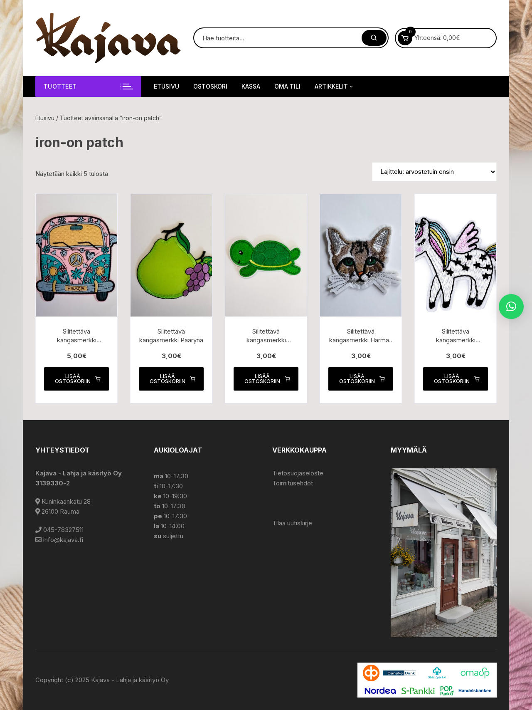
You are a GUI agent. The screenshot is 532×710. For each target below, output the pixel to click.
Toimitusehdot (292, 483)
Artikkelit (334, 86)
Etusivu (166, 86)
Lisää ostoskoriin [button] (78, 378)
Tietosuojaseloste (297, 473)
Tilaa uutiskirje (292, 523)
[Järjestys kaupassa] (434, 171)
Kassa (250, 86)
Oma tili (287, 86)
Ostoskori (210, 86)
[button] (511, 306)
